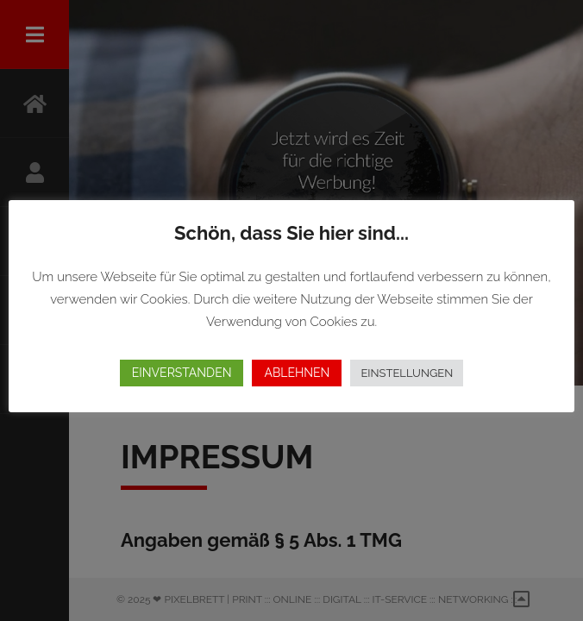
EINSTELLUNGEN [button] (406, 373)
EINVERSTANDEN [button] (182, 373)
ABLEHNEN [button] (296, 373)
